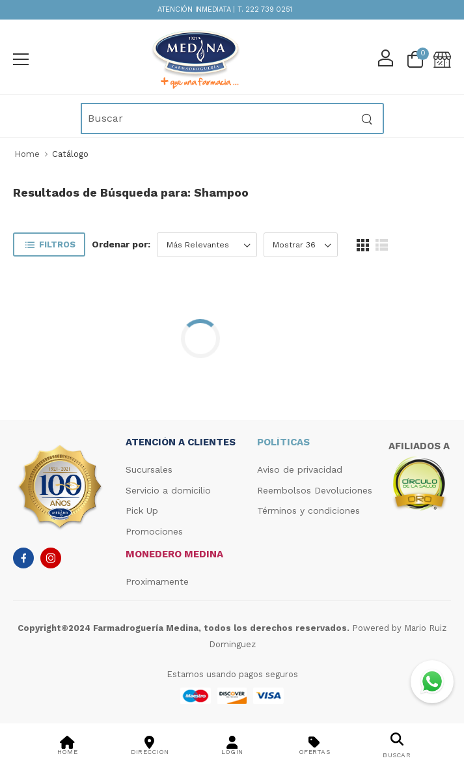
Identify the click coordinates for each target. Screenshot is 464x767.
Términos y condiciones (308, 510)
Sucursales (149, 469)
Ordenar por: (121, 244)
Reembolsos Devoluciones (314, 490)
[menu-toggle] (21, 59)
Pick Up (142, 510)
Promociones (154, 531)
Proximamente (157, 581)
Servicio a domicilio (168, 490)
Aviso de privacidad (299, 469)
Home (27, 154)
